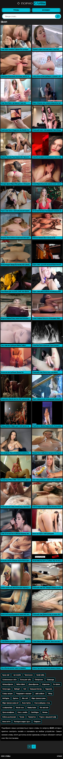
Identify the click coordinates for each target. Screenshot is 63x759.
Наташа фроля (7, 684)
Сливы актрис (7, 694)
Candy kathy (40, 675)
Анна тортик (26, 703)
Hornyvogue (6, 689)
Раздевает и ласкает (23, 694)
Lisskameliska (7, 708)
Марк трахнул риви (38, 698)
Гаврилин (48, 689)
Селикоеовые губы (9, 680)
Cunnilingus (35, 712)
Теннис (21, 717)
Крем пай (5, 675)
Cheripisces (39, 680)
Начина (44, 712)
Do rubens (56, 684)
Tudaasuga (50, 680)
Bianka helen (31, 708)
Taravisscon (28, 675)
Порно (31, 3)
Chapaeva (37, 722)
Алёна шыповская (9, 717)
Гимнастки (32, 717)
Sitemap (59, 756)
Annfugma (5, 698)
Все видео (46, 10)
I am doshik (17, 675)
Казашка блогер (36, 689)
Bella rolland (20, 684)
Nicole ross (20, 708)
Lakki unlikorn (39, 694)
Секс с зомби (22, 712)
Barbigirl (17, 689)
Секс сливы (5, 756)
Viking (50, 694)
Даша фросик (33, 684)
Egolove (15, 698)
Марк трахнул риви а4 (10, 703)
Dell (24, 689)
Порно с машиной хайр (47, 717)
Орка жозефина (8, 712)
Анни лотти (6, 722)
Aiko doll (25, 698)
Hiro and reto (44, 708)
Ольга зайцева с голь (42, 703)
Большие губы (25, 680)
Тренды (16, 10)
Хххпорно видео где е (22, 722)
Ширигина (45, 684)
